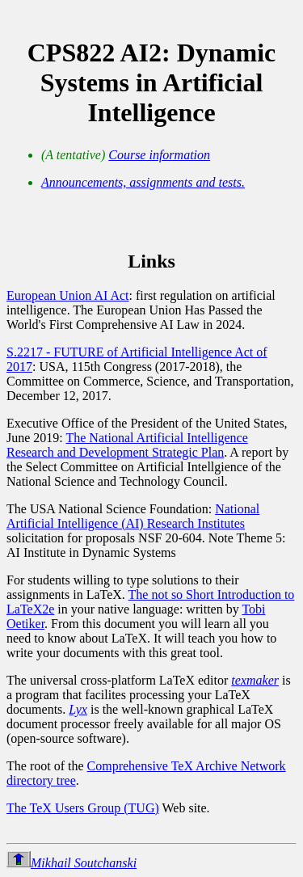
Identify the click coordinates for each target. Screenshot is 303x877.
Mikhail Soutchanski (84, 863)
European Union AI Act (67, 295)
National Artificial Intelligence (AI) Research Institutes (132, 516)
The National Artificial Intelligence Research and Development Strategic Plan (127, 445)
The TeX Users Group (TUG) (82, 808)
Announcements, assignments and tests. (143, 182)
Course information (159, 155)
